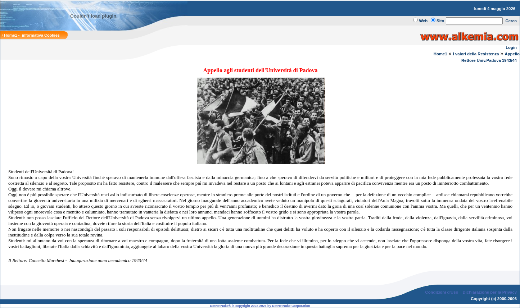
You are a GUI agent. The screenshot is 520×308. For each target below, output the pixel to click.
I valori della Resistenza (476, 54)
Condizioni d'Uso (441, 292)
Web (423, 21)
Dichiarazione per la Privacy (490, 292)
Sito (440, 21)
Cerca (511, 21)
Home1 (440, 54)
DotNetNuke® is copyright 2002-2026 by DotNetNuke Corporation (260, 306)
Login (511, 47)
